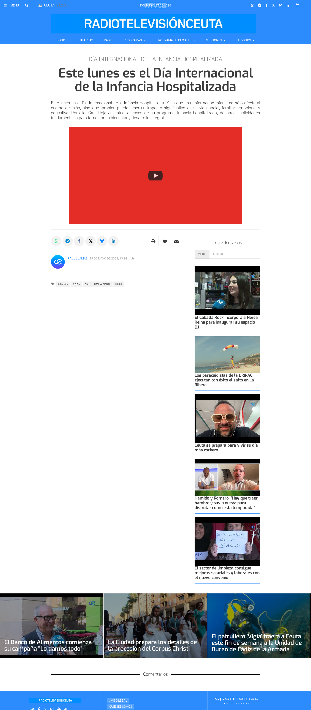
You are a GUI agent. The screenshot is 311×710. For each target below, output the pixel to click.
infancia (63, 284)
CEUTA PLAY (84, 40)
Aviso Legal (118, 700)
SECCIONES (214, 40)
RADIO (108, 40)
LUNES (118, 284)
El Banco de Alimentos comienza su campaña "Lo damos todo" (49, 645)
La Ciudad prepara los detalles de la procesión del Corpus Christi (153, 645)
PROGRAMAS (133, 40)
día (87, 284)
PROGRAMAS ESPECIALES (174, 40)
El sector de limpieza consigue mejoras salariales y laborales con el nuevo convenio (227, 572)
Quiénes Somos (120, 706)
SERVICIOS (243, 40)
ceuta (76, 284)
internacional (102, 284)
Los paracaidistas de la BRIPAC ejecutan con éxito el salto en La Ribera (224, 380)
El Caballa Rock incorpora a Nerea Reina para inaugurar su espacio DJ (226, 322)
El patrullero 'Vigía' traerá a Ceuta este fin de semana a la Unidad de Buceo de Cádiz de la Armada (257, 642)
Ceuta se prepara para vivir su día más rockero (226, 448)
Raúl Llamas (77, 258)
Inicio (61, 40)
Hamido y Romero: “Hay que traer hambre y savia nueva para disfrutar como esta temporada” (226, 502)
